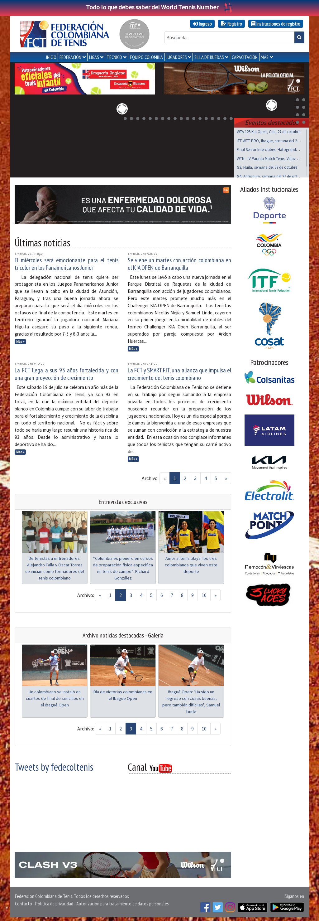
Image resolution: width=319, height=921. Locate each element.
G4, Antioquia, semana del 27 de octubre (269, 175)
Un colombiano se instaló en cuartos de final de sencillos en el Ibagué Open (55, 697)
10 (204, 594)
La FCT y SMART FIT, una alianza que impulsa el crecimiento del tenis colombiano (179, 373)
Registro (231, 24)
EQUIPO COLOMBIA (146, 57)
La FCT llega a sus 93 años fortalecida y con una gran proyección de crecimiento (66, 373)
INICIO (51, 57)
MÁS (265, 57)
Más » (20, 340)
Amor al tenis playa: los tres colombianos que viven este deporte (191, 563)
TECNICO (114, 57)
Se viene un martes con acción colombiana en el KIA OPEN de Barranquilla (179, 262)
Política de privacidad (54, 902)
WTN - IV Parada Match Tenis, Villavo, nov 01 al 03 (269, 157)
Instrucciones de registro (275, 24)
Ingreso (202, 24)
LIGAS (94, 57)
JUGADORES (176, 57)
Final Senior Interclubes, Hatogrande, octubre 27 (269, 148)
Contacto (23, 902)
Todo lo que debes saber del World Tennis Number (159, 7)
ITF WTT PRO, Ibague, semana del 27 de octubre (269, 139)
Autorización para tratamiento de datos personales (122, 902)
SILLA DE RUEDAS (209, 57)
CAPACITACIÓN (245, 57)
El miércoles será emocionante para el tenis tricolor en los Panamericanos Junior (66, 262)
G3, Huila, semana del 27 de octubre (267, 166)
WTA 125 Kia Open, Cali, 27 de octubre (268, 130)
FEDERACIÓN (70, 57)
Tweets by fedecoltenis (54, 765)
